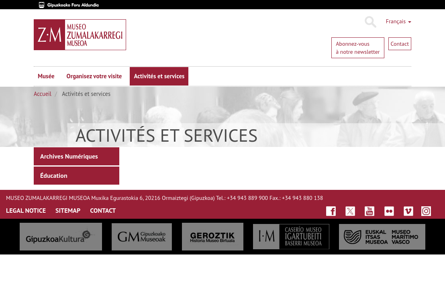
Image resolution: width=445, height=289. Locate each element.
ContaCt (103, 210)
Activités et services (159, 76)
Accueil (42, 94)
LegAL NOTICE (26, 210)
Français (398, 21)
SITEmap (67, 210)
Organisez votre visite (94, 76)
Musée (46, 76)
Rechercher (370, 22)
